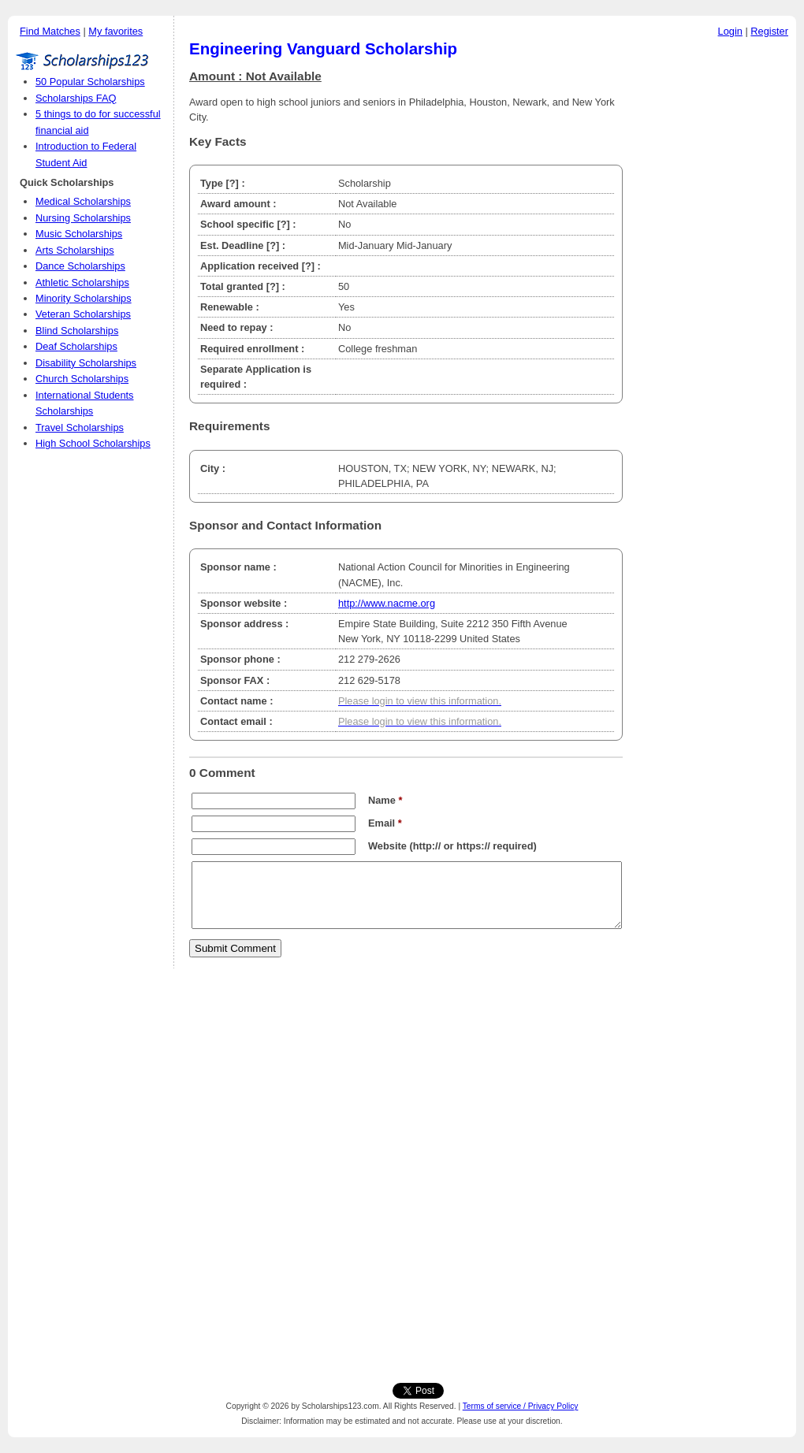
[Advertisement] (713, 282)
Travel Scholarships (79, 427)
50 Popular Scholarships (90, 81)
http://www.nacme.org (386, 603)
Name (385, 800)
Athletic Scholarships (82, 282)
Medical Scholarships (83, 201)
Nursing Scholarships (83, 218)
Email (385, 823)
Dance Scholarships (80, 266)
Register (769, 31)
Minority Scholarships (83, 298)
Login (730, 31)
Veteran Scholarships (83, 314)
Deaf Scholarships (76, 346)
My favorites (115, 31)
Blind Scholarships (76, 330)
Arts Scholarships (74, 250)
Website (387, 846)
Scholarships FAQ (75, 98)
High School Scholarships (93, 443)
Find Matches (50, 31)
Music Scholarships (78, 234)
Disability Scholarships (85, 363)
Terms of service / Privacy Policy (521, 1406)
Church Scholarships (81, 379)
